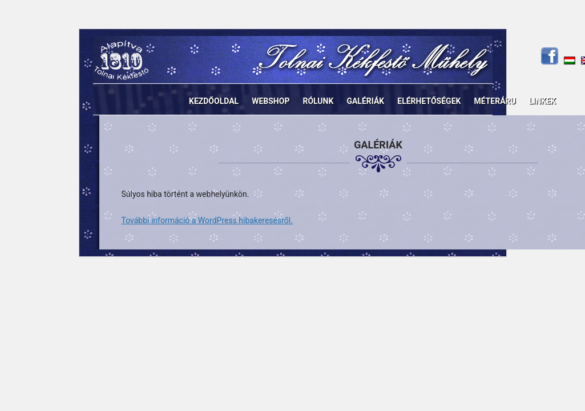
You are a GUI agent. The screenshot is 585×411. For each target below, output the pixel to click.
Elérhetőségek (429, 101)
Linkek (542, 101)
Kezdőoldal (214, 101)
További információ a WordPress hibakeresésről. (207, 220)
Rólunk (317, 101)
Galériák (365, 101)
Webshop (270, 101)
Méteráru (494, 101)
